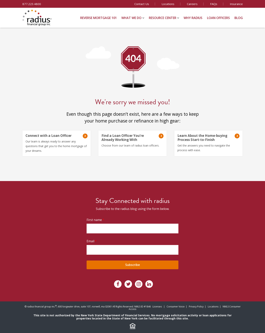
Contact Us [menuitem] (141, 4)
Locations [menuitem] (168, 4)
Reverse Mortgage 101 (98, 18)
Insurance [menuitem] (236, 4)
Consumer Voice (176, 306)
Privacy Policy (196, 306)
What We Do (131, 18)
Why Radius (193, 18)
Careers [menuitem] (192, 4)
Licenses (157, 306)
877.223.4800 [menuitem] (31, 4)
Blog (238, 18)
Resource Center (162, 18)
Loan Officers (218, 18)
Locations (213, 306)
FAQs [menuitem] (213, 4)
